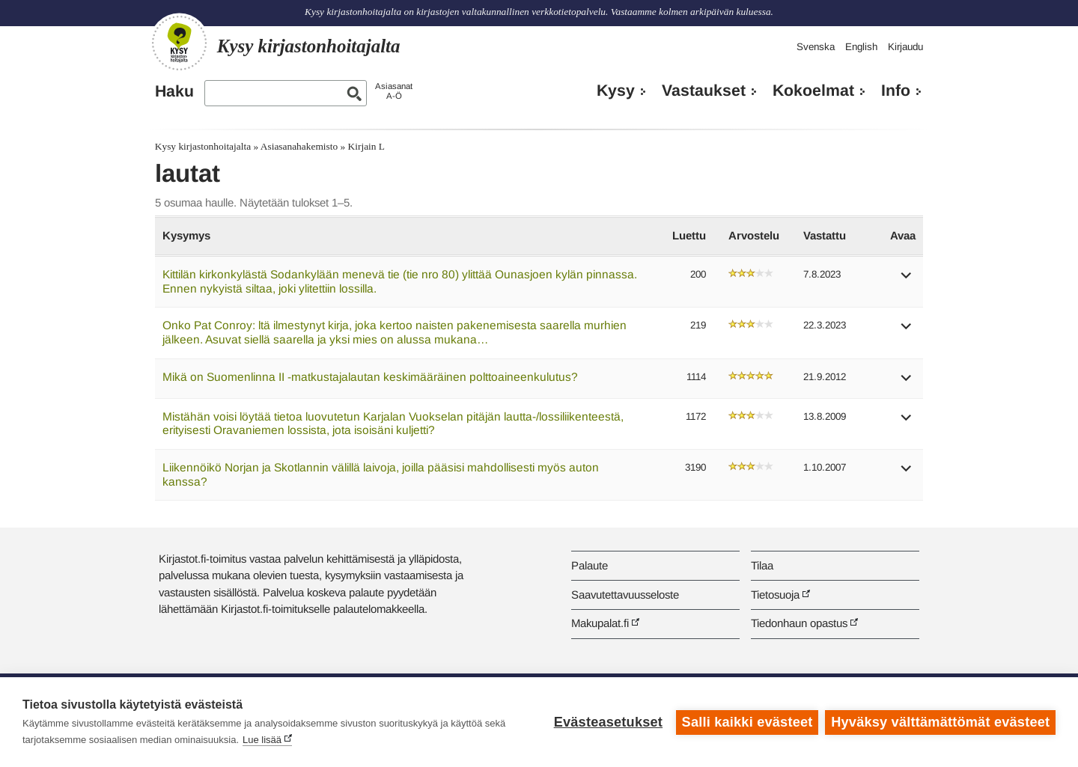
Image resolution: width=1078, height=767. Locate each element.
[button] (907, 280)
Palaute (589, 565)
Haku (174, 91)
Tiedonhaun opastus (799, 623)
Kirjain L (366, 146)
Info (895, 91)
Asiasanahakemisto (299, 146)
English (861, 46)
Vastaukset (704, 91)
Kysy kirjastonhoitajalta (203, 146)
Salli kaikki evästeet (746, 722)
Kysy (616, 91)
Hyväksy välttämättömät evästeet (940, 722)
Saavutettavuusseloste (625, 594)
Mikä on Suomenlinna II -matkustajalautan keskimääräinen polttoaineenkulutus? (370, 376)
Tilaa (762, 565)
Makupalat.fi (600, 623)
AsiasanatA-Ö (393, 91)
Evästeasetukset (607, 722)
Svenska (816, 46)
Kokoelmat (813, 91)
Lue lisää (262, 739)
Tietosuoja (775, 594)
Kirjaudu (905, 46)
